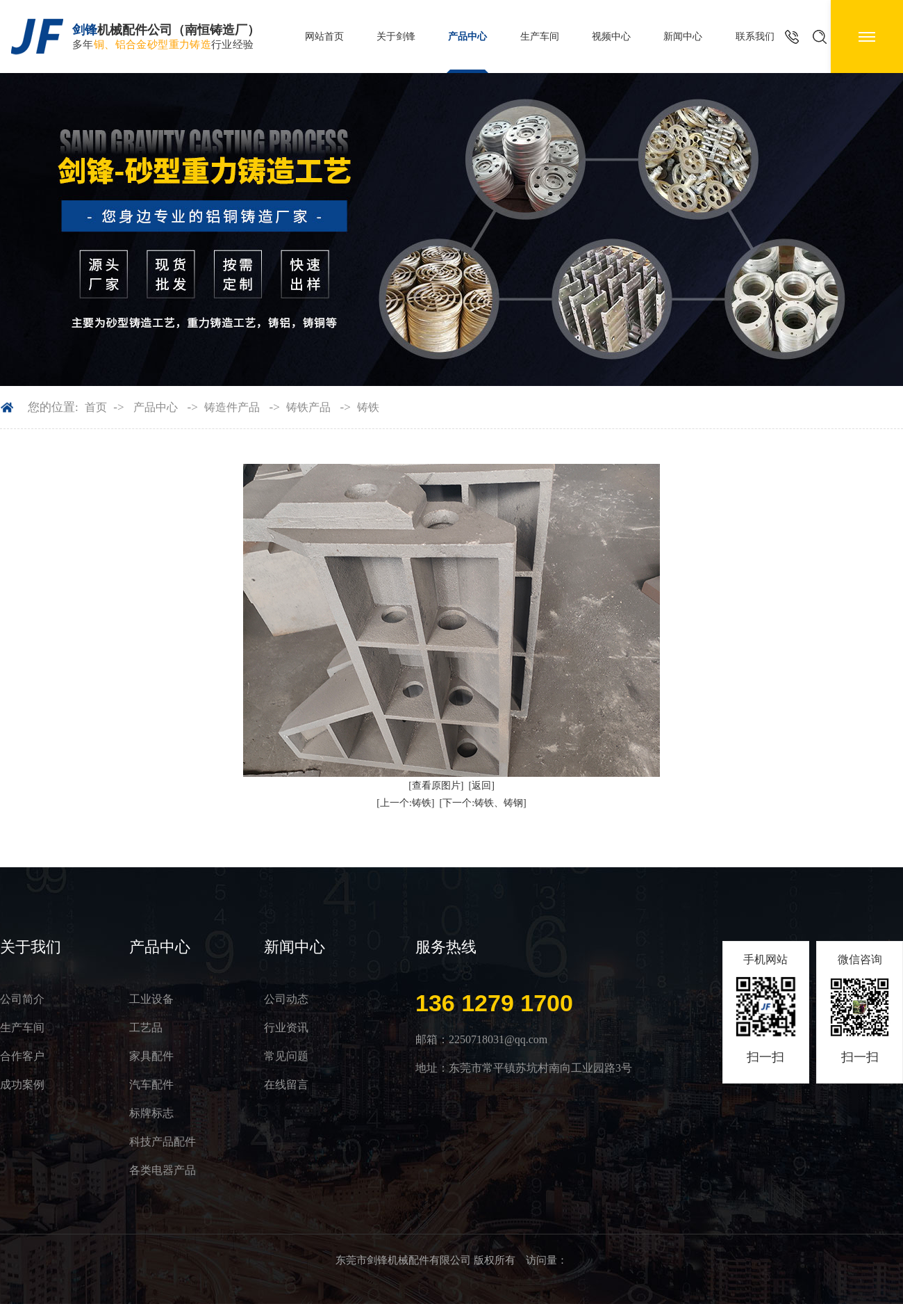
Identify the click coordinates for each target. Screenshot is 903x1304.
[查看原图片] (435, 785)
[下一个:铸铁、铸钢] (483, 803)
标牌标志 (151, 1113)
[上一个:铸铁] (405, 803)
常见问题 (286, 1056)
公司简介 (22, 999)
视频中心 (611, 36)
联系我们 (755, 36)
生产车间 (539, 36)
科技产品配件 (162, 1142)
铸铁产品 (308, 407)
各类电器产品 (162, 1170)
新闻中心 (682, 36)
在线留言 (286, 1084)
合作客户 (22, 1056)
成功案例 (22, 1084)
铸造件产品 (232, 407)
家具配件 (151, 1056)
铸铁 (368, 407)
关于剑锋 (395, 36)
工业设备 (151, 999)
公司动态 (286, 999)
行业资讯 (286, 1027)
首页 (96, 407)
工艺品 (146, 1027)
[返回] (482, 785)
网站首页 (324, 36)
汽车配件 (151, 1084)
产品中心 (467, 36)
